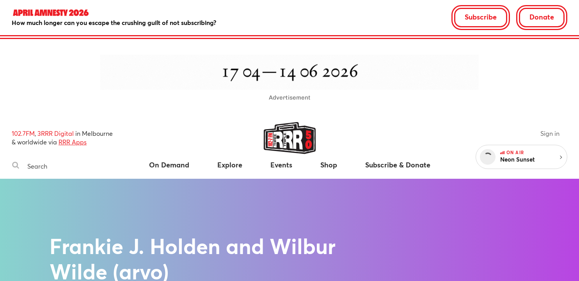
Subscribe (481, 16)
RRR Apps (73, 142)
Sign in (549, 133)
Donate (541, 16)
